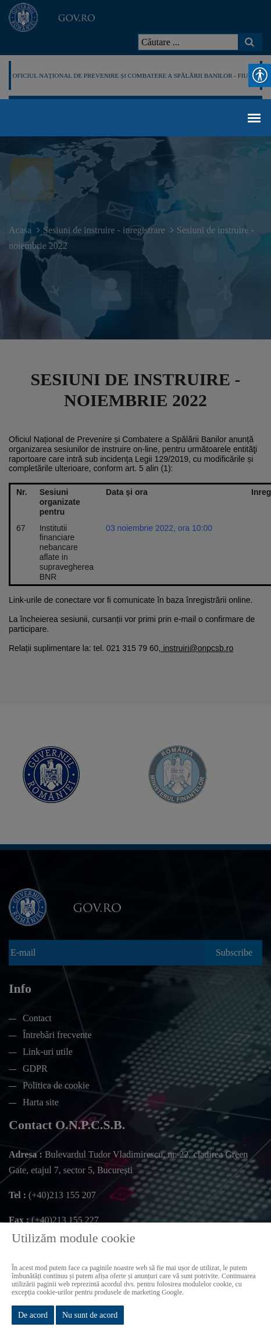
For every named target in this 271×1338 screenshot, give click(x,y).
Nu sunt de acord (89, 1315)
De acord (33, 1315)
